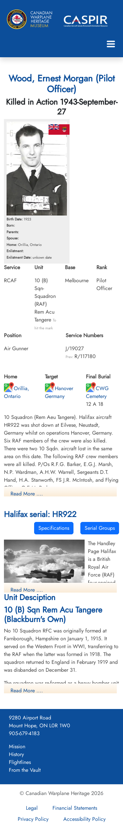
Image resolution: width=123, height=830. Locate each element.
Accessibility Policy (84, 819)
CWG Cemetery (97, 392)
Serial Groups (100, 528)
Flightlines (20, 762)
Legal (32, 808)
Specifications (53, 528)
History (16, 754)
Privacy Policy (33, 819)
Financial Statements (74, 808)
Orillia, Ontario (16, 392)
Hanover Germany (59, 392)
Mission (17, 746)
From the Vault (25, 770)
